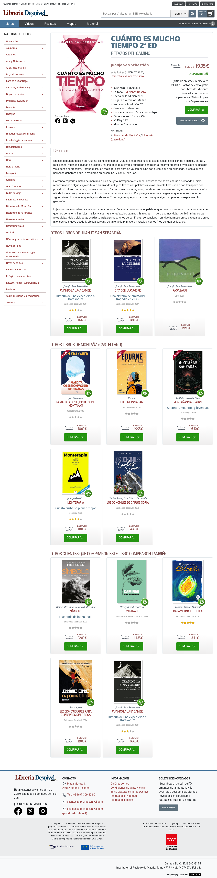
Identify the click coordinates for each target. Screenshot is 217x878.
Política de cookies (122, 800)
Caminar (132, 611)
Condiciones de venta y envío (128, 787)
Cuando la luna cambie (75, 290)
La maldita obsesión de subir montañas (75, 403)
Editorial (207, 3)
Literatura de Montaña (126, 135)
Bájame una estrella (187, 611)
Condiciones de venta (31, 3)
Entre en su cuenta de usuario (197, 23)
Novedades (12, 41)
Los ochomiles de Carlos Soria (128, 502)
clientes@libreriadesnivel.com (82, 801)
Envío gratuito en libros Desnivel (59, 3)
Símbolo (75, 611)
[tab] (60, 151)
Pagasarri (180, 290)
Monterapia (75, 502)
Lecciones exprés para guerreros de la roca (75, 713)
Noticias (192, 3)
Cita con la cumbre (128, 290)
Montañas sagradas (187, 402)
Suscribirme (168, 807)
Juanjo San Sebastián (130, 64)
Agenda (178, 3)
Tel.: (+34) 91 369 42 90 (78, 794)
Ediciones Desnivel (136, 92)
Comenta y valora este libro (127, 76)
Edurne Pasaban (131, 402)
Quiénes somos (10, 3)
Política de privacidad (124, 796)
